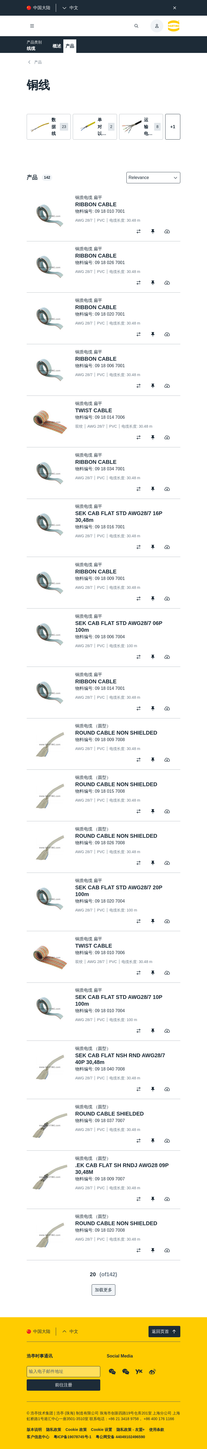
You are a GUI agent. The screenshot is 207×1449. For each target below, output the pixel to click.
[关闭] (174, 7)
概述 (57, 46)
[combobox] (150, 177)
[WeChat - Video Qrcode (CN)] (126, 1371)
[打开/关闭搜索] (136, 26)
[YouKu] (139, 1371)
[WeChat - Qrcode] (112, 1371)
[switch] (140, 231)
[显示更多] (172, 127)
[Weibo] (152, 1371)
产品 (69, 46)
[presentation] (69, 7)
